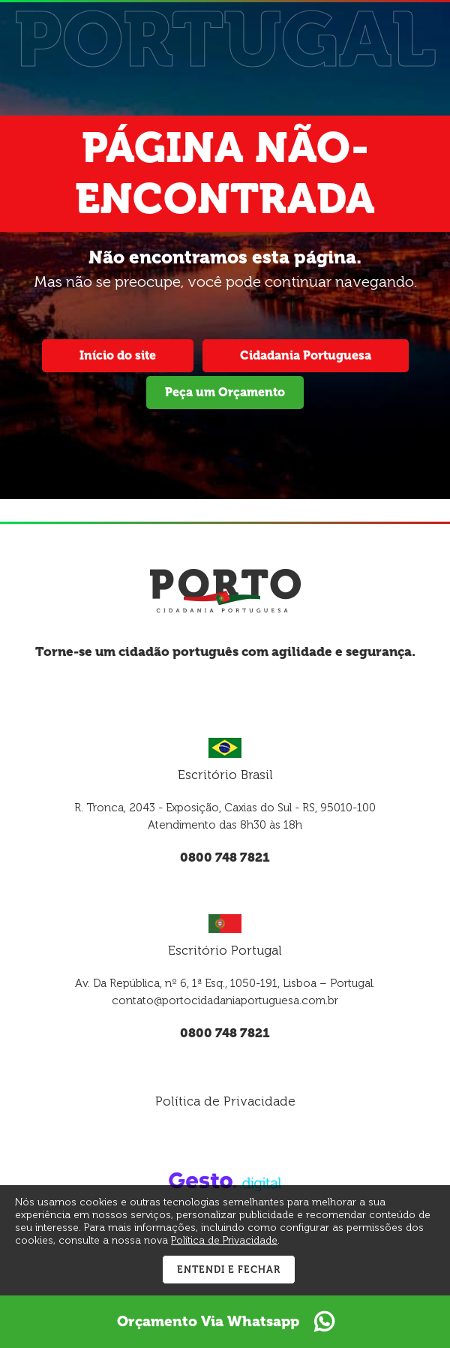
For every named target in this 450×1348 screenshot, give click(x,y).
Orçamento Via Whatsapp (225, 1321)
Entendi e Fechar (228, 1269)
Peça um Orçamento (225, 392)
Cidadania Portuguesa (305, 355)
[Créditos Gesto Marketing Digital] (225, 1180)
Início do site (118, 355)
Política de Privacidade (225, 1101)
